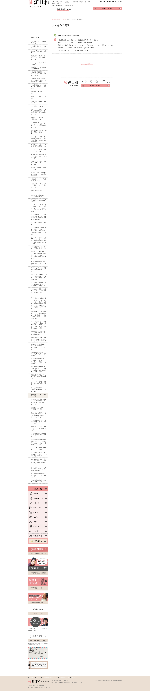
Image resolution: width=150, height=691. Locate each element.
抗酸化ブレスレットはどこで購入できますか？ (38, 118)
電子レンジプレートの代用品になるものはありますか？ (38, 269)
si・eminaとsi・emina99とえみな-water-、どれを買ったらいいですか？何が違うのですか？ (38, 125)
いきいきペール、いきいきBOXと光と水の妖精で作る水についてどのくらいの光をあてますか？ (38, 217)
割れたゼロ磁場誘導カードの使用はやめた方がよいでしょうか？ (38, 389)
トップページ (55, 19)
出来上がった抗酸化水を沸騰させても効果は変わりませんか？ (38, 383)
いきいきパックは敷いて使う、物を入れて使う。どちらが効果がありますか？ (38, 284)
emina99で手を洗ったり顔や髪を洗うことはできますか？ (39, 132)
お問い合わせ (116, 15)
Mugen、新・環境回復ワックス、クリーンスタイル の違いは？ (38, 156)
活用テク (81, 15)
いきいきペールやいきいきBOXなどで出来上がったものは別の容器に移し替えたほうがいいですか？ (38, 414)
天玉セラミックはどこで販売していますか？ (38, 150)
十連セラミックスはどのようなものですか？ (38, 179)
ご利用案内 (69, 15)
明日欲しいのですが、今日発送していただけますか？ (38, 145)
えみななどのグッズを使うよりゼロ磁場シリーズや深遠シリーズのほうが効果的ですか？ (38, 461)
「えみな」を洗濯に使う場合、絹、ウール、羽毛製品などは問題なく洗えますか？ (38, 291)
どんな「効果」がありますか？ (38, 51)
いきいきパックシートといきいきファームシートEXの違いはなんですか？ (38, 454)
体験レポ (93, 15)
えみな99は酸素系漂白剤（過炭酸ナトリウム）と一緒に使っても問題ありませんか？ (38, 361)
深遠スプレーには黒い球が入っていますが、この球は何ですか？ (38, 174)
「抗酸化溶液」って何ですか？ (38, 46)
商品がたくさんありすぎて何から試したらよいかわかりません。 (38, 162)
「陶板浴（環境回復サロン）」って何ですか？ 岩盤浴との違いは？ (38, 73)
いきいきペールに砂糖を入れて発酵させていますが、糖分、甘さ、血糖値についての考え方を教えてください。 (38, 231)
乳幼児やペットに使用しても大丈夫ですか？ (38, 68)
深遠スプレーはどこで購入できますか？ (38, 168)
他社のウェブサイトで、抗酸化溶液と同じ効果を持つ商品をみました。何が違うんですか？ (38, 112)
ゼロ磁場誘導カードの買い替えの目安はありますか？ (38, 247)
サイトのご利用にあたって (49, 677)
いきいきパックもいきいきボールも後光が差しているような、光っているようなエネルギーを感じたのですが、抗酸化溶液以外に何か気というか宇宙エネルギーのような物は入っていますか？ (38, 302)
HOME (31, 677)
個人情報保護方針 (64, 677)
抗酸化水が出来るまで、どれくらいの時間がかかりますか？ (38, 376)
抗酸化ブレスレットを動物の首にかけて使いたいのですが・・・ (38, 428)
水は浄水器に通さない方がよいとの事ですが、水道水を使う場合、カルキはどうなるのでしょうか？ (38, 369)
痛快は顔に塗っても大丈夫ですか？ (38, 200)
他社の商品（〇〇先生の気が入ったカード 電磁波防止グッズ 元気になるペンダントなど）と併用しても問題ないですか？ (38, 315)
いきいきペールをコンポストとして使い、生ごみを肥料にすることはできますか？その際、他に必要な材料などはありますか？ (38, 325)
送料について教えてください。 (38, 97)
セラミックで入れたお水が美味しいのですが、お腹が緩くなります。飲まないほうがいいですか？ (38, 442)
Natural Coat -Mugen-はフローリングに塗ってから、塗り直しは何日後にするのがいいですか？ (39, 277)
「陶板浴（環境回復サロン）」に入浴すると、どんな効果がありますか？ (38, 80)
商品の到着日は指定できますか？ (38, 102)
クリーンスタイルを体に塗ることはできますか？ (38, 448)
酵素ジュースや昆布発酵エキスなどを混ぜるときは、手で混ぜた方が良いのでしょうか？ (38, 401)
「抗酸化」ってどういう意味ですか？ (38, 42)
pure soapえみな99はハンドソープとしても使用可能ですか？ (39, 354)
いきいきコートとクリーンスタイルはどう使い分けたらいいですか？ (38, 469)
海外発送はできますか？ (38, 106)
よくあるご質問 (62, 19)
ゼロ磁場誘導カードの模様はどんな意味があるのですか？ (38, 435)
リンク (38, 677)
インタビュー (104, 15)
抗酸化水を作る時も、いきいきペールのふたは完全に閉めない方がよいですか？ (38, 339)
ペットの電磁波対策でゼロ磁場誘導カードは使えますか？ (38, 263)
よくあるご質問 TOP (87, 64)
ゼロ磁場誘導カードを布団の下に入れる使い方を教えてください (38, 422)
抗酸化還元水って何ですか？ (38, 191)
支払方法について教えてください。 (38, 92)
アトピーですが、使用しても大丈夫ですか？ (38, 63)
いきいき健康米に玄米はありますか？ (38, 223)
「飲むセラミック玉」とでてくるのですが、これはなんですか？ (38, 185)
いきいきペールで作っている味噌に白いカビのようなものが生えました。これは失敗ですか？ (38, 139)
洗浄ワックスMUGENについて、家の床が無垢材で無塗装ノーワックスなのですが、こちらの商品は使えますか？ (39, 255)
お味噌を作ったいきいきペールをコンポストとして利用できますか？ (38, 332)
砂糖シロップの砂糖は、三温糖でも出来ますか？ (38, 408)
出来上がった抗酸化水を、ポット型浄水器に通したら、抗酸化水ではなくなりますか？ (38, 346)
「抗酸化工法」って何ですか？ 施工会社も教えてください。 (38, 86)
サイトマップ (75, 677)
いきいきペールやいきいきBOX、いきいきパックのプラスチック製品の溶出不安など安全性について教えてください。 (38, 241)
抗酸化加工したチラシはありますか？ (38, 395)
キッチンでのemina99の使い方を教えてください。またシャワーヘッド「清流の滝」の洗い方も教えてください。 (39, 208)
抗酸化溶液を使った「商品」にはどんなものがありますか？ (38, 57)
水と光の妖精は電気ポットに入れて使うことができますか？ (38, 475)
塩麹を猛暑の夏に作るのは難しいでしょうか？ (38, 480)
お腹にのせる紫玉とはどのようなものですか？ (38, 195)
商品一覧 (58, 15)
